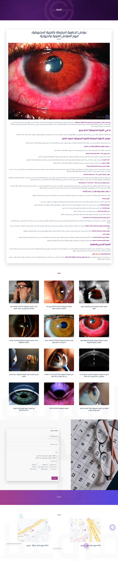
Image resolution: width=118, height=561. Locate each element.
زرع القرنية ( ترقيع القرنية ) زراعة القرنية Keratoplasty (24, 409)
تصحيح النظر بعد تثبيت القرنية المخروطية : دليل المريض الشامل (24, 375)
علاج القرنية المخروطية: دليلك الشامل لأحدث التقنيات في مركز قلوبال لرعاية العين (59, 375)
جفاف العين (33, 469)
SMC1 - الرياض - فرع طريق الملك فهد (46, 456)
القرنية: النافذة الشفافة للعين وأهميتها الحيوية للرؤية (94, 307)
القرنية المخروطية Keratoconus (59, 408)
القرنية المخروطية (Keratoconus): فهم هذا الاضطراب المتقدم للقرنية (59, 307)
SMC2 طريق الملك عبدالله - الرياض (37, 545)
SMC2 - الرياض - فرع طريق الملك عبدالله (46, 458)
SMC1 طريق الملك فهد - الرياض (90, 545)
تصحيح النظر (53, 467)
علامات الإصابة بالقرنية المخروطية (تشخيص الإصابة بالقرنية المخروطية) (23, 341)
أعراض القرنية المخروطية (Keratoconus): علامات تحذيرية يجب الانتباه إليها (59, 341)
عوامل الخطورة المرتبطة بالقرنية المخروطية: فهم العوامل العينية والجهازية (94, 341)
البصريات (34, 467)
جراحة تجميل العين (42, 467)
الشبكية (34, 465)
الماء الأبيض (53, 465)
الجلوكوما (44, 465)
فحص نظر (53, 469)
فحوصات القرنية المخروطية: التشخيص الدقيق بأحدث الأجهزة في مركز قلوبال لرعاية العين (94, 375)
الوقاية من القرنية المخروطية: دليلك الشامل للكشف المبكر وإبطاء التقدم (94, 409)
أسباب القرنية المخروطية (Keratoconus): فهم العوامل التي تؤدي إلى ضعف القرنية (23, 307)
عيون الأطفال (44, 469)
